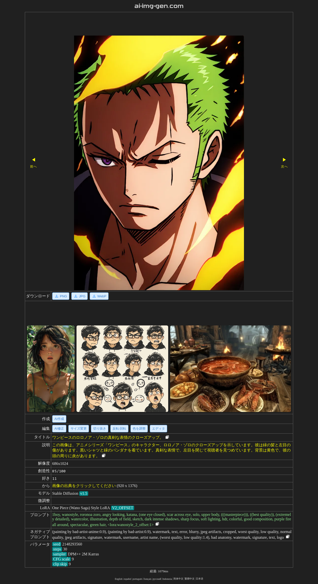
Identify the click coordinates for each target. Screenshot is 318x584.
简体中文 (178, 578)
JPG (79, 296)
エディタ (158, 428)
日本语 (199, 578)
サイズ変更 (79, 428)
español (127, 579)
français (148, 579)
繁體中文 (190, 578)
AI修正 (59, 428)
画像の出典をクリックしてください (84, 486)
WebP (99, 296)
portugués (137, 579)
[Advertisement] (150, 24)
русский (157, 579)
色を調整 (139, 428)
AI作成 (59, 419)
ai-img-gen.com (159, 6)
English (118, 579)
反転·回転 (119, 428)
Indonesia (167, 579)
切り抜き (99, 428)
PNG (60, 296)
